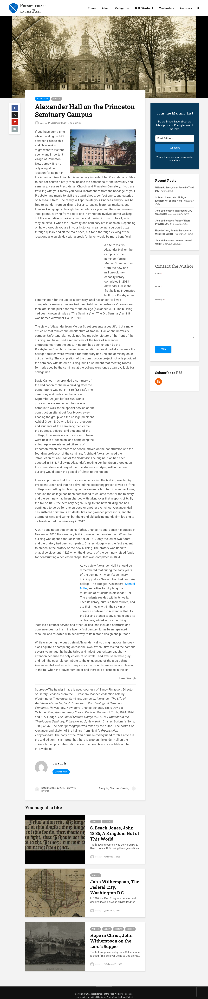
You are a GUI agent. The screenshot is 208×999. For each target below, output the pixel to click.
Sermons (107, 821)
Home (92, 8)
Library (107, 929)
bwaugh (41, 123)
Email (158, 286)
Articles (56, 99)
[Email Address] (174, 138)
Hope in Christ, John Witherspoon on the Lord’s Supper (111, 941)
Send (163, 349)
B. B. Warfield (144, 8)
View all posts (61, 772)
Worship (130, 929)
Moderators (166, 8)
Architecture (43, 99)
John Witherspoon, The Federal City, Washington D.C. (114, 887)
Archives (186, 8)
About (106, 8)
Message (160, 299)
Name (158, 273)
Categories (122, 8)
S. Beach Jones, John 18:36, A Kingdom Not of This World (114, 833)
